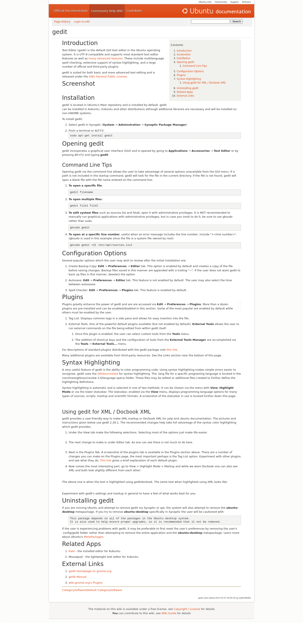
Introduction (184, 50)
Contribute (134, 10)
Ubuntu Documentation (216, 11)
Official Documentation (71, 10)
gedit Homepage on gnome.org (90, 571)
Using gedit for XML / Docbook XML (204, 82)
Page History (62, 21)
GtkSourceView (107, 373)
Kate (72, 551)
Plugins (181, 75)
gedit (59, 31)
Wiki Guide (169, 613)
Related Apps (185, 92)
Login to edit (82, 21)
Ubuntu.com (205, 2)
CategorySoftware (109, 590)
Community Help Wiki (107, 11)
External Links (185, 95)
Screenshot (183, 54)
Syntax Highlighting (189, 78)
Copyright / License (187, 609)
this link (171, 349)
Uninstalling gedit (187, 88)
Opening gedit (185, 62)
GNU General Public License (108, 76)
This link (105, 460)
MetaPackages (94, 536)
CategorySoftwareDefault (79, 590)
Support (234, 2)
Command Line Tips (195, 65)
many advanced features (106, 58)
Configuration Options (190, 71)
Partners (246, 2)
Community (221, 2)
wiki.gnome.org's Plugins (85, 582)
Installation (183, 58)
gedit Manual (77, 576)
